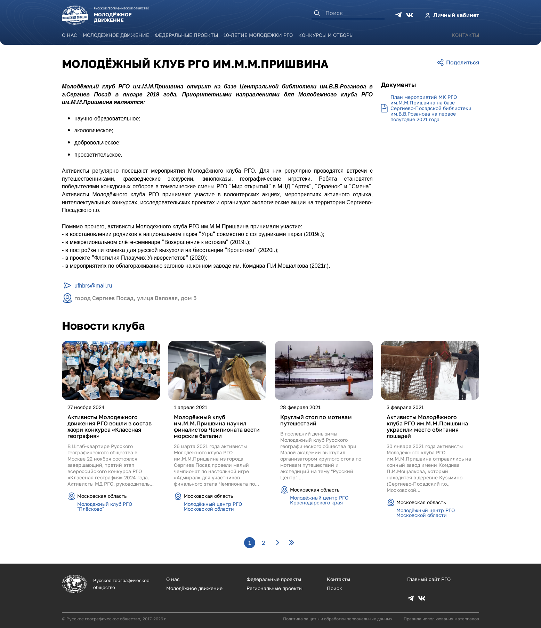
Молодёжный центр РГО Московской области (213, 506)
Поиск (334, 588)
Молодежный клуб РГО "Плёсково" (104, 506)
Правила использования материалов (441, 618)
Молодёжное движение (116, 35)
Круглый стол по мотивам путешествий (316, 420)
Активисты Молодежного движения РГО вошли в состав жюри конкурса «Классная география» (109, 426)
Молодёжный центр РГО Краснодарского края (319, 500)
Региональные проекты (274, 588)
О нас (69, 35)
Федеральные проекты (186, 35)
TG (398, 15)
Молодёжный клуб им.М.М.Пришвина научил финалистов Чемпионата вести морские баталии (217, 426)
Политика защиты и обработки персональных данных (338, 618)
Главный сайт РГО (429, 579)
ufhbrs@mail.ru (93, 286)
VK (409, 15)
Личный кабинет (456, 14)
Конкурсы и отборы (326, 35)
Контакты (465, 35)
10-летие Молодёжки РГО (258, 35)
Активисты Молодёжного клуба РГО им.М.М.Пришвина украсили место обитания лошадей (427, 426)
